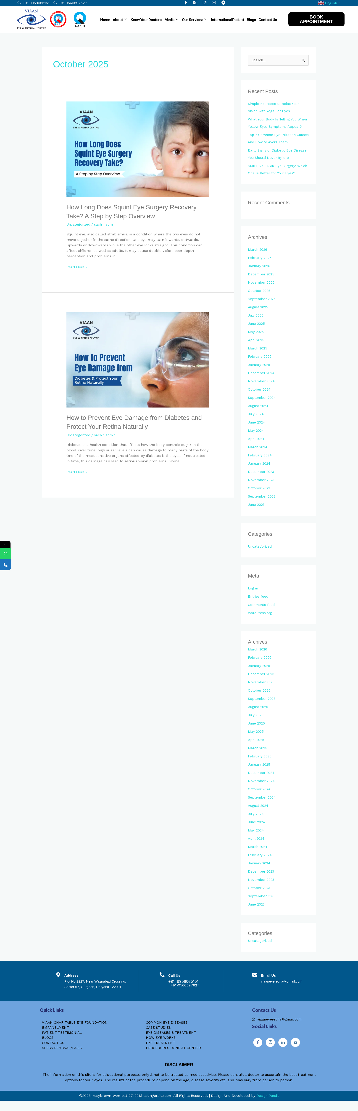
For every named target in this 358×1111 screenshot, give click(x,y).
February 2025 (261, 364)
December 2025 (262, 282)
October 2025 (259, 298)
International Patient (227, 19)
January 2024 (260, 471)
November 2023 (262, 487)
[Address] (59, 983)
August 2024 (259, 413)
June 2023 (257, 512)
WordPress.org (260, 620)
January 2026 (260, 274)
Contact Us (267, 19)
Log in (253, 596)
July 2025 (256, 323)
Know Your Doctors (146, 19)
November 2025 (262, 290)
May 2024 (256, 438)
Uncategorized (79, 224)
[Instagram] (270, 1050)
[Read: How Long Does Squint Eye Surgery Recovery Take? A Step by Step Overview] (138, 149)
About (119, 19)
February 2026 (261, 265)
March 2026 (258, 257)
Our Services (194, 19)
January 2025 (260, 372)
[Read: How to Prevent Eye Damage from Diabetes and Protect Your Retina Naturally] (138, 359)
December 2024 (262, 380)
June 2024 (257, 430)
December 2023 (262, 479)
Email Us (270, 982)
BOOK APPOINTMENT (316, 19)
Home (105, 19)
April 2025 (257, 348)
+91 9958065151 (33, 3)
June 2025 (257, 331)
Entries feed (258, 604)
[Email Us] (253, 983)
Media (171, 19)
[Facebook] (257, 1050)
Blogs (251, 19)
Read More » (77, 266)
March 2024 (258, 455)
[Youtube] (295, 1050)
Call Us (177, 982)
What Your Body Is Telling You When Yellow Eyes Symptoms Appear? (274, 126)
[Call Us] (162, 983)
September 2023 (262, 504)
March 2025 (258, 356)
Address (76, 982)
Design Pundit (267, 1106)
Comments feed (262, 612)
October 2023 (259, 496)
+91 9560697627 (70, 3)
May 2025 (256, 339)
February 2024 (261, 463)
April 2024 (257, 446)
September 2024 (262, 405)
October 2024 (260, 397)
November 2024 (262, 389)
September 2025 (262, 306)
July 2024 (256, 422)
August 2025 (259, 315)
